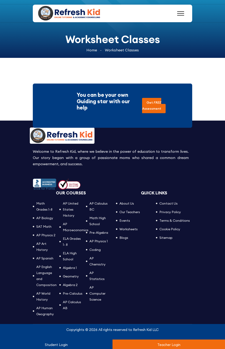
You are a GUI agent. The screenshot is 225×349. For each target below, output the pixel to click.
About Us (126, 203)
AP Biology (44, 218)
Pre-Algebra (98, 233)
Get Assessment (151, 105)
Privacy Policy (170, 212)
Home (91, 49)
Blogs (123, 238)
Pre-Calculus (72, 293)
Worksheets (128, 229)
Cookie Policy (169, 229)
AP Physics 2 (45, 235)
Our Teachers (129, 212)
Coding (95, 250)
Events (124, 220)
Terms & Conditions (174, 220)
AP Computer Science (97, 293)
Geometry (71, 276)
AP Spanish (44, 258)
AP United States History (70, 209)
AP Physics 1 (98, 241)
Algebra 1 (70, 268)
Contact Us (168, 203)
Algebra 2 (70, 285)
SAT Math (44, 226)
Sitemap (166, 238)
